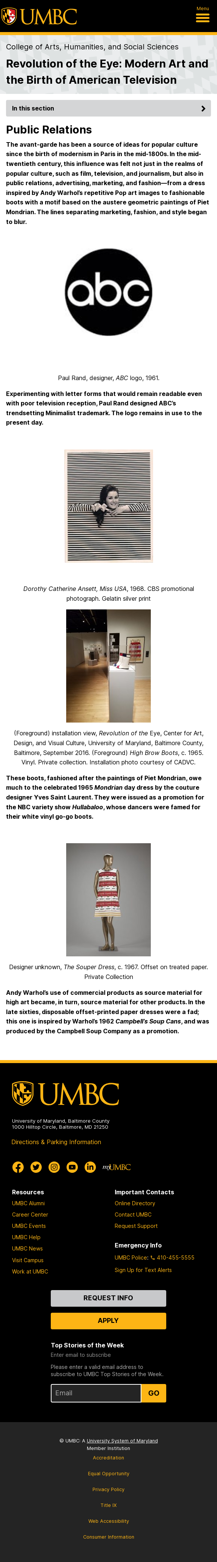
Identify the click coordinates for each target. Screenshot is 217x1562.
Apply (108, 1320)
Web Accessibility (108, 1521)
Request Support (136, 1226)
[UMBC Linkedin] (90, 1167)
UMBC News (27, 1248)
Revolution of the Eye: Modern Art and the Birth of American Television (107, 71)
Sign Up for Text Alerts (143, 1270)
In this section (110, 108)
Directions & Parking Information (56, 1142)
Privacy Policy (108, 1489)
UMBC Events (29, 1226)
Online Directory (135, 1203)
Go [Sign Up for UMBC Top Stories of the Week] (153, 1393)
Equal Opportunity (108, 1473)
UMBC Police (131, 1257)
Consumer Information (108, 1537)
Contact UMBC (133, 1214)
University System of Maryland (122, 1441)
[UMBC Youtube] (72, 1167)
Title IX (108, 1505)
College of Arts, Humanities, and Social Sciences (92, 46)
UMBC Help (26, 1237)
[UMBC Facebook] (18, 1167)
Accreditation (108, 1458)
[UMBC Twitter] (36, 1167)
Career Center (30, 1214)
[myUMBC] (116, 1167)
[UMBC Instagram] (54, 1167)
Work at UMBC (30, 1271)
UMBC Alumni (28, 1203)
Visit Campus (28, 1260)
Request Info (108, 1298)
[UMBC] (39, 16)
